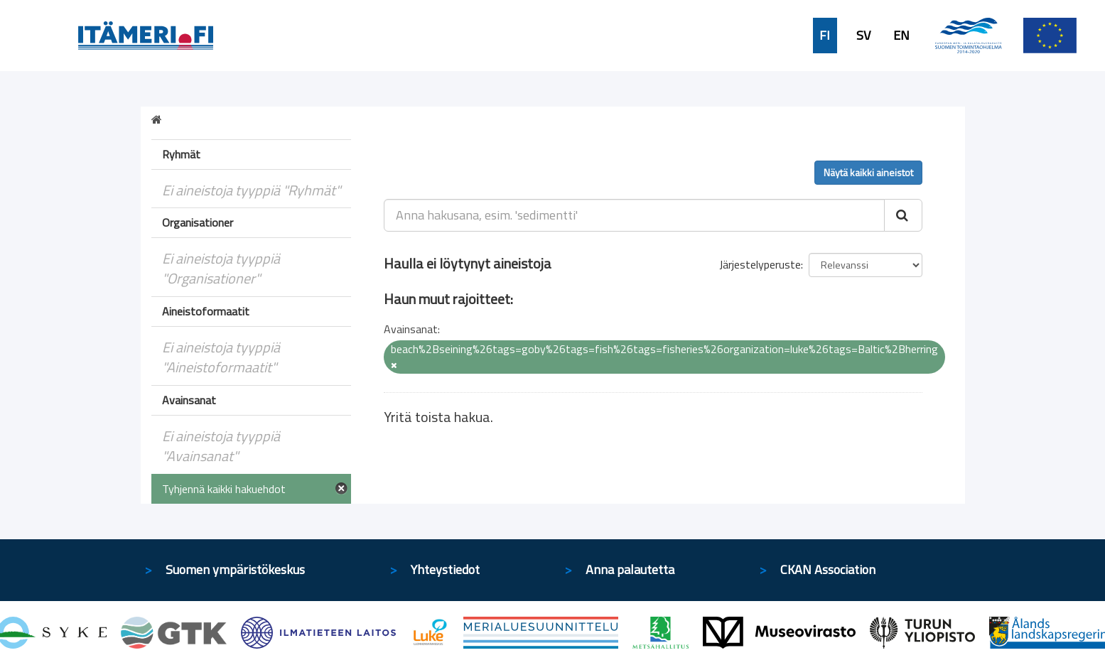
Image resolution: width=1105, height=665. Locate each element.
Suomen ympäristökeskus (235, 569)
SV (863, 35)
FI (824, 35)
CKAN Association (827, 569)
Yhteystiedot (445, 569)
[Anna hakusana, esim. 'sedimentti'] (634, 215)
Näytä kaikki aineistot (868, 172)
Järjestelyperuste (760, 264)
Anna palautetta (630, 569)
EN (901, 35)
